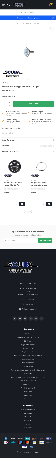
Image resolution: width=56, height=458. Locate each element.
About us (28, 334)
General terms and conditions (28, 337)
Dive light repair (28, 363)
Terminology (28, 395)
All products (28, 428)
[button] (28, 79)
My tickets (28, 417)
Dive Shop (28, 392)
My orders (28, 413)
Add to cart (33, 104)
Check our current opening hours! (28, 18)
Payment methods (28, 345)
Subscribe (45, 240)
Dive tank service (28, 359)
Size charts (28, 399)
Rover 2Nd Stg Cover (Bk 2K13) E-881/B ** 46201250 (13, 185)
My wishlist (28, 420)
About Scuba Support (28, 381)
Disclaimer (28, 341)
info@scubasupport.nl (29, 309)
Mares (5, 82)
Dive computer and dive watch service (28, 355)
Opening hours (28, 384)
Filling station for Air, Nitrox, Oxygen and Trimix (28, 377)
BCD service (28, 373)
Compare (28, 424)
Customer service (28, 348)
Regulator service (28, 352)
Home (18, 23)
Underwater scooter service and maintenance (28, 370)
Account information (28, 410)
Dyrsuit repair (28, 366)
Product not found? (28, 388)
